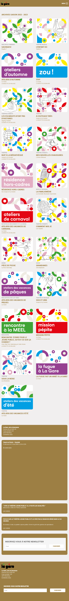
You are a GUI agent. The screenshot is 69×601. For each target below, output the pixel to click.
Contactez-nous (8, 434)
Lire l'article (6, 511)
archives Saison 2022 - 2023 (15, 15)
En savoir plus (7, 447)
